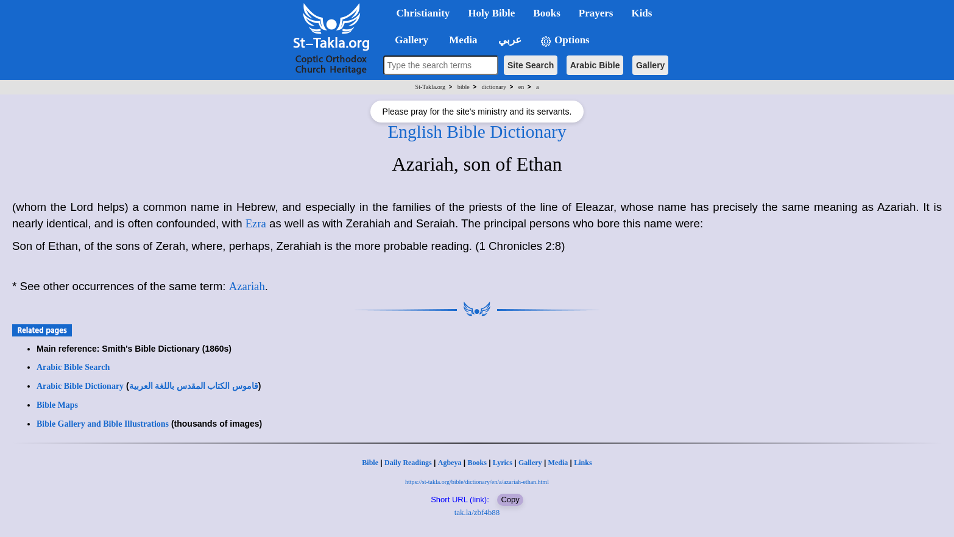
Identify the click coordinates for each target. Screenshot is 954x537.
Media (558, 462)
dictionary (493, 87)
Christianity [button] (423, 13)
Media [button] (462, 40)
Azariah (247, 286)
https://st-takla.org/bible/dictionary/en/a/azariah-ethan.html (477, 481)
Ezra (256, 223)
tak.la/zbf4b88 (477, 512)
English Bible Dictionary (476, 131)
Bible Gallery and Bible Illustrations (103, 424)
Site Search (530, 65)
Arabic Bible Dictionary (80, 386)
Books (476, 462)
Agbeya (450, 462)
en (521, 87)
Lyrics (502, 462)
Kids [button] (641, 13)
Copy (510, 499)
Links (583, 462)
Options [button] (565, 40)
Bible (370, 462)
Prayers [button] (596, 13)
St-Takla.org (430, 87)
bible (464, 87)
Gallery (650, 65)
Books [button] (546, 13)
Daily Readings (408, 462)
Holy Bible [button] (491, 13)
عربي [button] (508, 40)
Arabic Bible (595, 65)
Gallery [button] (408, 40)
